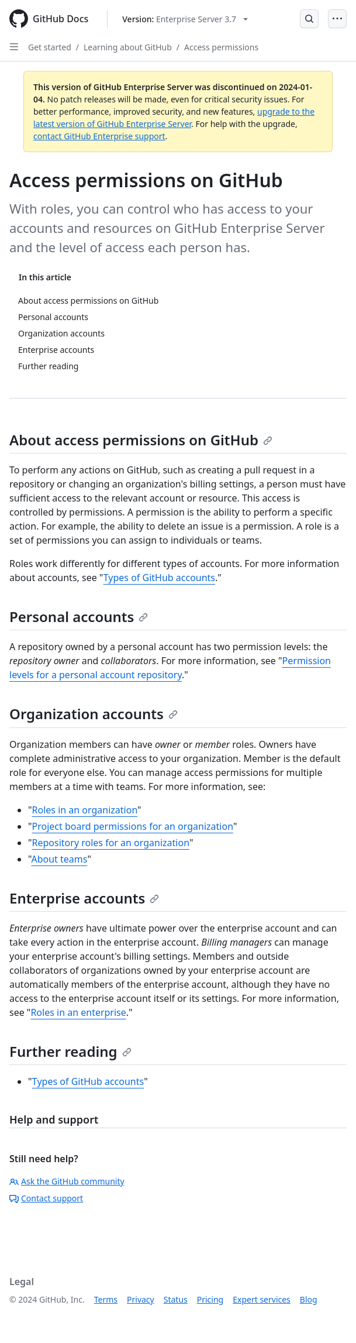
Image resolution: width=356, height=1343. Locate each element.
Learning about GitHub (128, 47)
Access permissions (221, 47)
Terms (105, 1299)
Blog (308, 1299)
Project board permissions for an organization (132, 826)
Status (176, 1299)
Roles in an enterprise (78, 1012)
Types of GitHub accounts (159, 577)
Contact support (46, 1198)
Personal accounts (78, 616)
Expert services (262, 1299)
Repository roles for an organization (110, 842)
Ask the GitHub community (67, 1181)
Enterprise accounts (84, 898)
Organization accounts (93, 713)
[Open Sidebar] (14, 46)
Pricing (210, 1299)
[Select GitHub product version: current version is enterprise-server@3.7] (185, 19)
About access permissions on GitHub (140, 439)
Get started (49, 47)
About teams (59, 859)
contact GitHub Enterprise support (99, 136)
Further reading (70, 1051)
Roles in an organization (85, 809)
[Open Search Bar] (309, 18)
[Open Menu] (337, 18)
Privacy (140, 1299)
